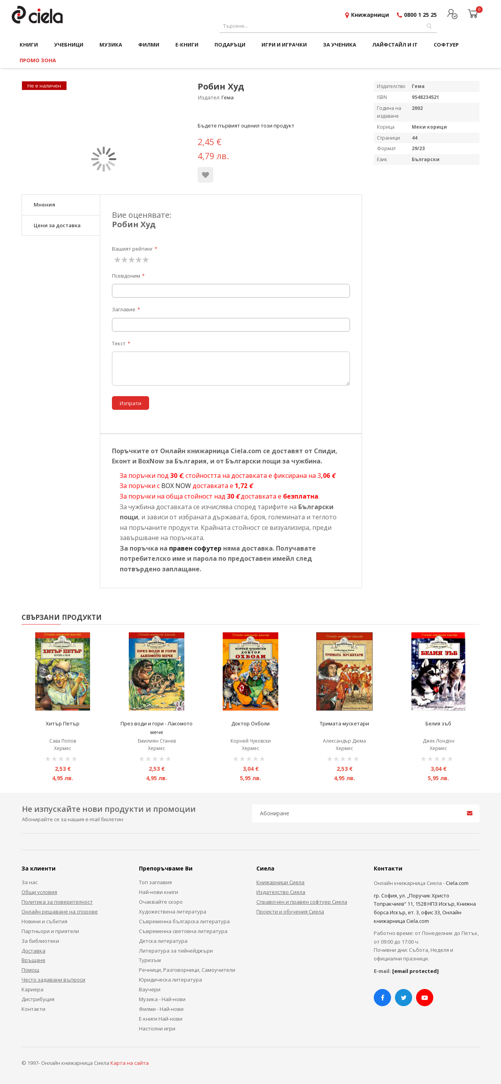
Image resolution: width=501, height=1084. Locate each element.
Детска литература (163, 940)
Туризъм (150, 960)
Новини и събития (44, 921)
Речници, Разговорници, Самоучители (187, 969)
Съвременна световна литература (183, 931)
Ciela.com (457, 883)
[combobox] (328, 26)
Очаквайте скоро (161, 901)
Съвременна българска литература (184, 921)
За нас (30, 882)
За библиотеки (40, 940)
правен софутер (195, 548)
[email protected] (415, 971)
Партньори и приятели (50, 931)
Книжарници (370, 14)
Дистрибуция (38, 999)
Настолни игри (157, 1028)
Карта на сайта (129, 1062)
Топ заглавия (155, 882)
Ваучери (149, 989)
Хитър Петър (62, 723)
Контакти (33, 1008)
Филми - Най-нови (161, 1008)
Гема (228, 97)
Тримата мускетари (344, 723)
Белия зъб (438, 723)
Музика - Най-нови (162, 999)
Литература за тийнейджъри (176, 950)
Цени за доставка (57, 225)
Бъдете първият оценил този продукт (246, 125)
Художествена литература (172, 911)
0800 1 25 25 (420, 14)
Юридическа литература (170, 979)
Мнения (44, 204)
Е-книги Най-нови (160, 1018)
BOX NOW (176, 485)
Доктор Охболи (250, 723)
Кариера (32, 989)
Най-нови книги (158, 892)
